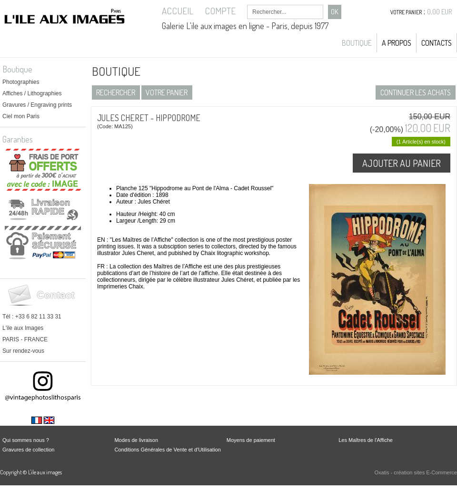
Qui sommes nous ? (25, 440)
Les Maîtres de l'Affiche (365, 440)
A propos (396, 43)
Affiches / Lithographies (32, 93)
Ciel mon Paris (21, 116)
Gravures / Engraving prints (37, 105)
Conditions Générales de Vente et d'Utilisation (167, 449)
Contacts (436, 43)
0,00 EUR (439, 11)
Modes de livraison (136, 440)
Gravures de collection (28, 449)
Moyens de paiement (251, 440)
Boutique (357, 43)
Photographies (20, 82)
